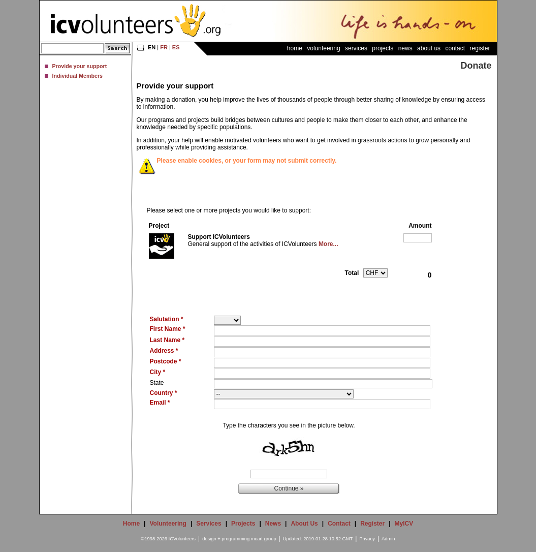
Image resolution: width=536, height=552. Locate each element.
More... (328, 244)
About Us (428, 48)
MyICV (404, 523)
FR (164, 47)
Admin (388, 538)
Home (294, 48)
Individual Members (77, 76)
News (405, 48)
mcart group (263, 538)
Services (356, 48)
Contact (455, 48)
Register (479, 48)
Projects (382, 48)
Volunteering (323, 48)
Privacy (367, 538)
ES (176, 47)
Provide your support (79, 66)
